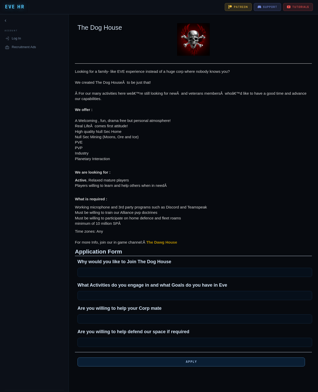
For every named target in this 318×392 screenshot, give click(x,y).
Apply (187, 361)
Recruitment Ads (20, 48)
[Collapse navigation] (6, 22)
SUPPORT (267, 7)
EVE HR (15, 6)
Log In (13, 39)
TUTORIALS (298, 7)
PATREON (238, 7)
